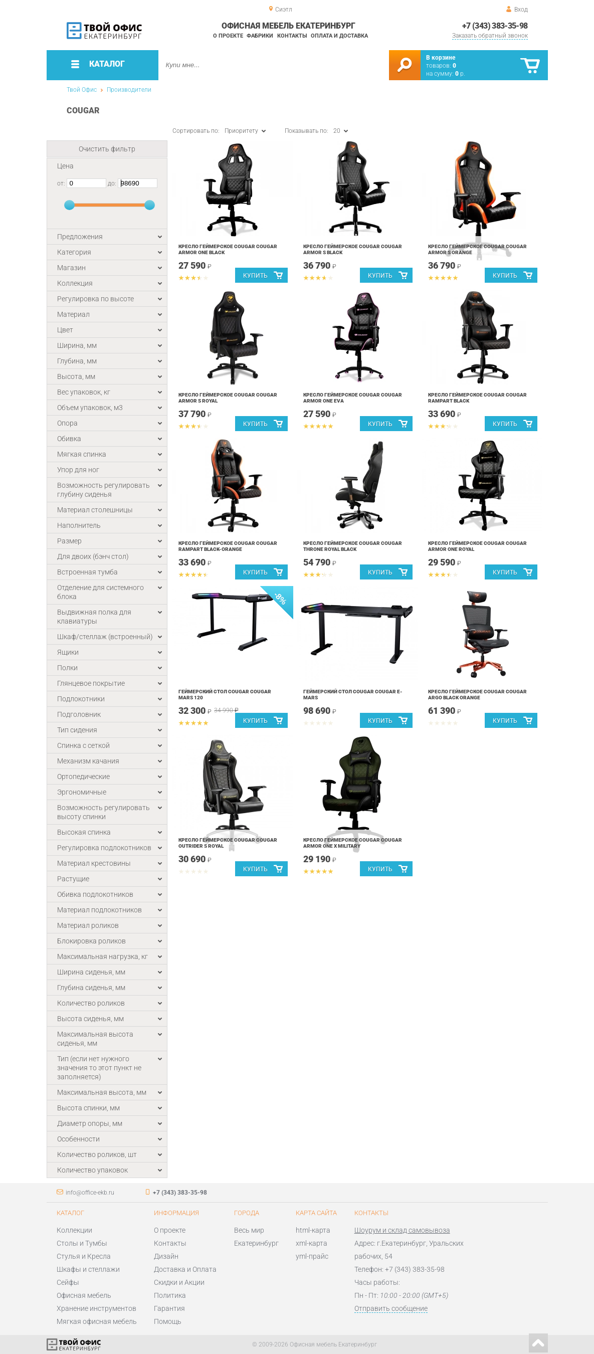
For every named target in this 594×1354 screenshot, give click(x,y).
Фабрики (260, 36)
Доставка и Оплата (185, 1269)
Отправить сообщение (391, 1308)
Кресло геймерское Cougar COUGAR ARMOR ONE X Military (352, 843)
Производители (129, 89)
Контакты (292, 36)
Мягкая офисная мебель (97, 1321)
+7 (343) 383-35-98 (494, 26)
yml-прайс (312, 1256)
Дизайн (166, 1256)
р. (460, 73)
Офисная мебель (84, 1295)
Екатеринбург (256, 1243)
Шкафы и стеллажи (88, 1269)
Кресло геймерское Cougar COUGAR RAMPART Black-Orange (227, 546)
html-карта (313, 1230)
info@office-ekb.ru (90, 1192)
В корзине (440, 57)
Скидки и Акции (179, 1282)
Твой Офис (82, 89)
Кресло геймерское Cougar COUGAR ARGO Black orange (477, 694)
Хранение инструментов (96, 1308)
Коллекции (74, 1230)
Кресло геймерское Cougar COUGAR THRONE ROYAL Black (352, 546)
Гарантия (169, 1308)
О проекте (228, 36)
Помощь (167, 1321)
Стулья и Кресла (84, 1256)
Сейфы (68, 1282)
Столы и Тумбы (82, 1243)
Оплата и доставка (339, 36)
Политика (170, 1295)
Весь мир (249, 1230)
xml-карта (311, 1243)
